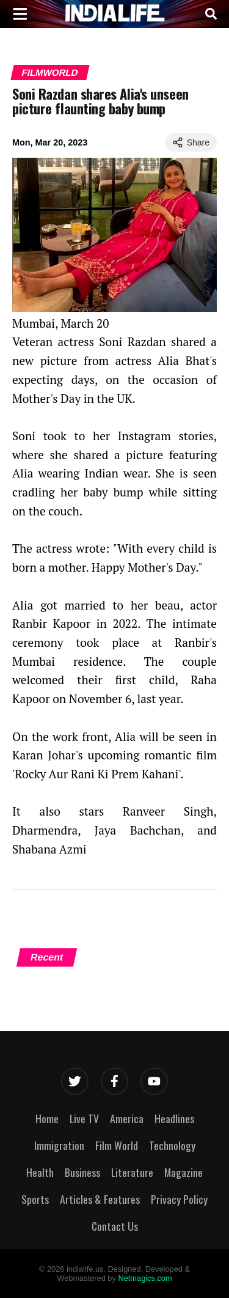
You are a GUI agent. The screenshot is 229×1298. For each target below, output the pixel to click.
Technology (172, 1145)
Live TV (84, 1118)
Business (82, 1172)
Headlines (174, 1118)
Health (40, 1172)
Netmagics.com (145, 1278)
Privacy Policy (179, 1199)
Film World (116, 1145)
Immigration (59, 1145)
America (127, 1118)
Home (47, 1118)
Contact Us (115, 1226)
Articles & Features (100, 1199)
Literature (132, 1172)
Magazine (183, 1172)
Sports (35, 1199)
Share (190, 142)
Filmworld (50, 72)
